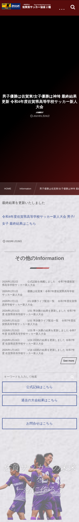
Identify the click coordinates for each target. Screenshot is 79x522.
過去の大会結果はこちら (39, 400)
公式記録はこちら (39, 387)
